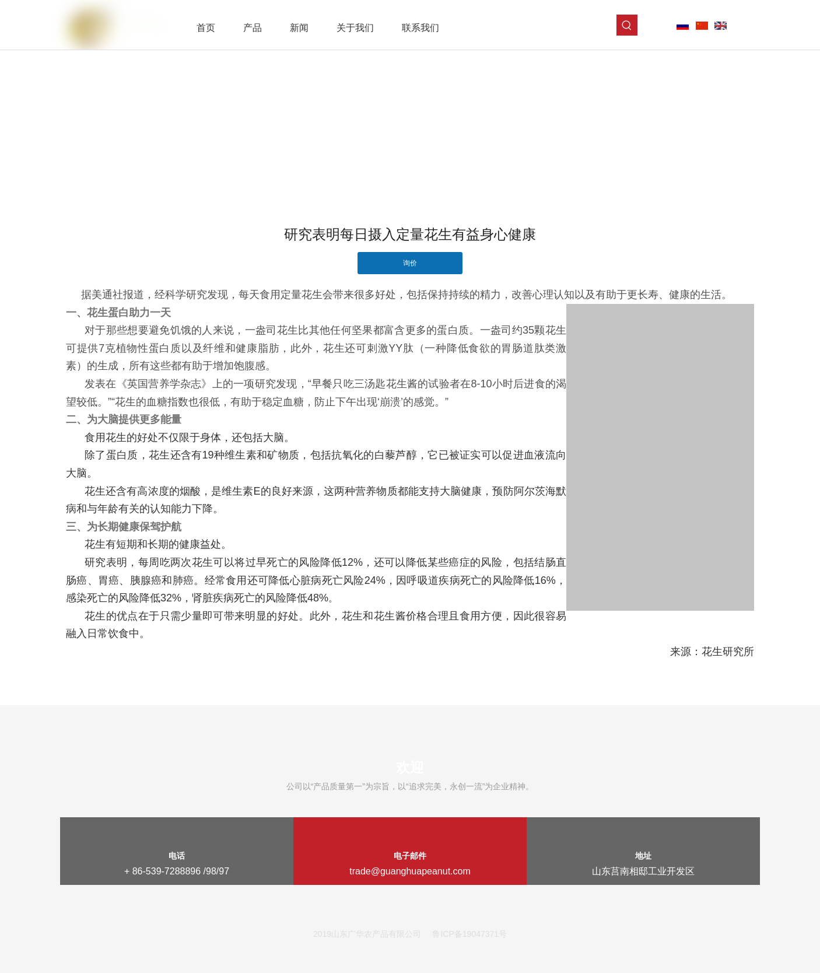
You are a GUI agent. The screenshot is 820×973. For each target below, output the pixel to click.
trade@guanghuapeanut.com (410, 871)
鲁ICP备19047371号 (469, 934)
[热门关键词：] (626, 25)
